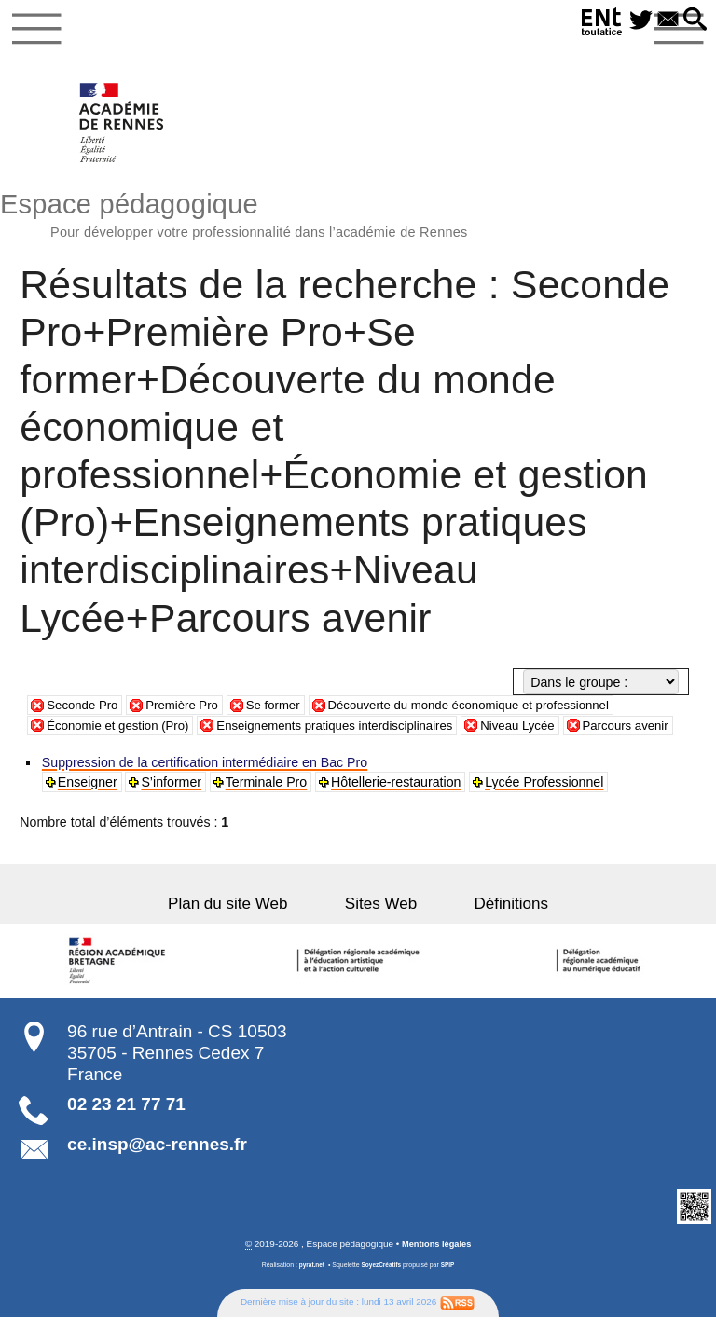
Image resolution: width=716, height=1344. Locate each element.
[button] (693, 20)
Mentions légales (436, 1270)
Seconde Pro (85, 711)
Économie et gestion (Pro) (123, 731)
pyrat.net (309, 1291)
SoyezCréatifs (381, 1291)
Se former (286, 711)
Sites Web (381, 930)
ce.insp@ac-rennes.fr (157, 1171)
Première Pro (190, 711)
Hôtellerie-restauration (398, 809)
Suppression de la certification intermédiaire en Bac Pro (205, 789)
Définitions (490, 930)
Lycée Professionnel (547, 809)
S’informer (173, 809)
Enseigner (88, 809)
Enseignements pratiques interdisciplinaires (354, 731)
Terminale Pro (268, 809)
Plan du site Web (249, 930)
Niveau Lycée (549, 731)
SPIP (450, 1291)
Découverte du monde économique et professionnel (494, 711)
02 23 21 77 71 (126, 1131)
